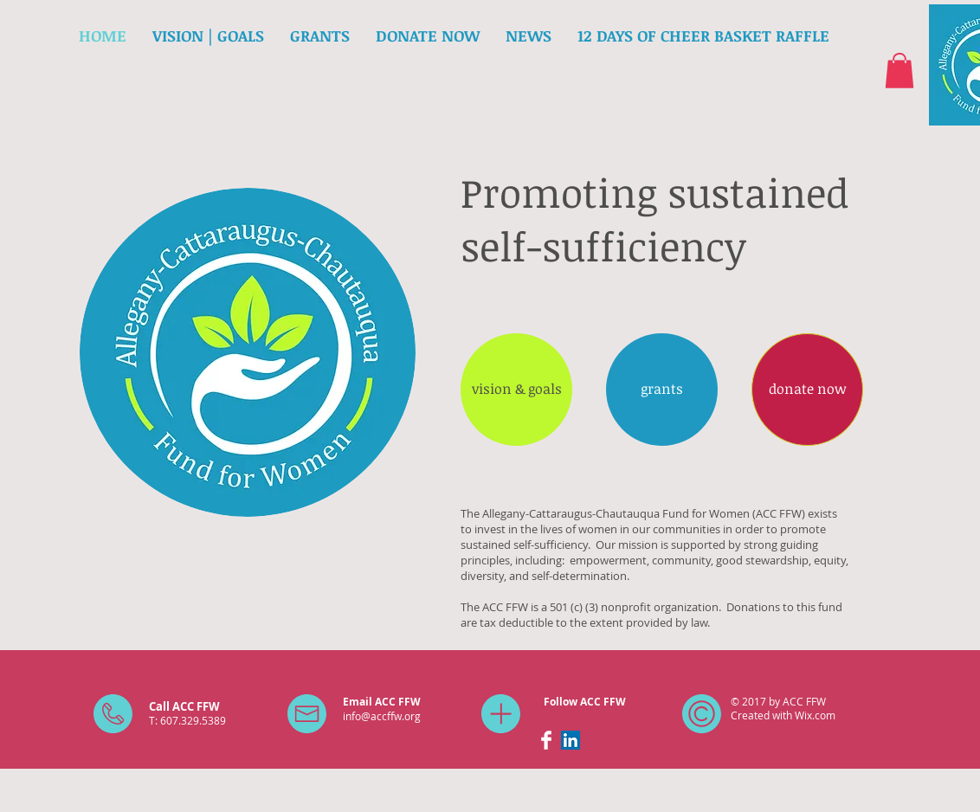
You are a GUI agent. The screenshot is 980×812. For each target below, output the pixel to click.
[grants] (662, 389)
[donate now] (807, 389)
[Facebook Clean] (546, 740)
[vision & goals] (516, 389)
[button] (899, 70)
